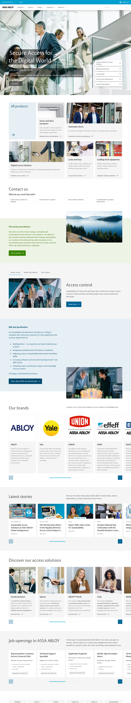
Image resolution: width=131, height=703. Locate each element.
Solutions (20, 7)
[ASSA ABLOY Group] (9, 2)
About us (61, 7)
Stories (39, 7)
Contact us (50, 7)
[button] (25, 7)
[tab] (15, 272)
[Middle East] (124, 2)
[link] (21, 2)
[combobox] (116, 7)
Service (30, 7)
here (14, 373)
